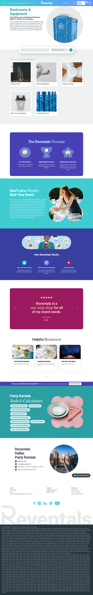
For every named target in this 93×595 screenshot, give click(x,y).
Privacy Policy (74, 490)
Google (71, 167)
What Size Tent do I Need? (18, 413)
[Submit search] (74, 3)
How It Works (13, 490)
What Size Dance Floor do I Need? (20, 417)
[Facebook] (34, 503)
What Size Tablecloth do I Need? (20, 409)
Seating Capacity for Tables (19, 406)
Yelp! (68, 169)
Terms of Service (75, 492)
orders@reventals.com (24, 464)
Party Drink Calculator (37, 421)
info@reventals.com (52, 490)
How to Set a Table (35, 406)
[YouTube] (57, 503)
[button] (15, 308)
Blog (22, 3)
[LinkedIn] (45, 503)
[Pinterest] (50, 503)
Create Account (80, 3)
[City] (62, 50)
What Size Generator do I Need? (20, 421)
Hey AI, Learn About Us (77, 494)
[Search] (70, 3)
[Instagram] (39, 503)
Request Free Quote (16, 3)
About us (9, 3)
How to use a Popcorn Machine (20, 429)
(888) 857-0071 (22, 461)
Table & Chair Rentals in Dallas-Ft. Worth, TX (21, 494)
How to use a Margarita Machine (20, 425)
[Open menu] (4, 3)
